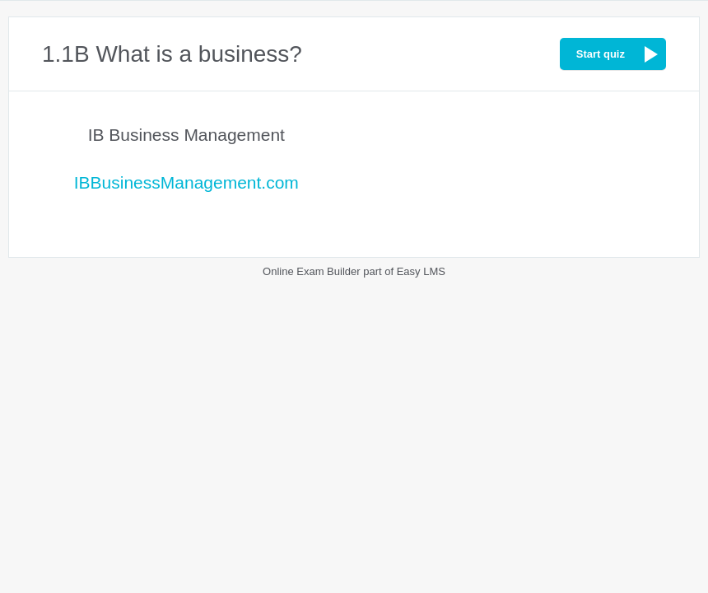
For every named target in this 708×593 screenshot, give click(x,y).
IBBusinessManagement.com (186, 182)
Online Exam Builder (312, 271)
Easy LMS (421, 271)
